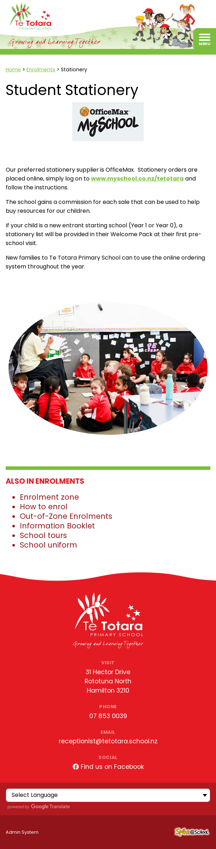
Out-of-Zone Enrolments (66, 516)
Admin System (22, 832)
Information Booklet (57, 526)
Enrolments (41, 69)
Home (13, 69)
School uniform (48, 545)
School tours (43, 535)
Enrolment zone (49, 497)
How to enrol (44, 506)
